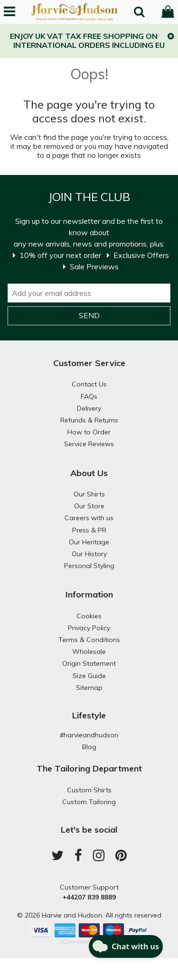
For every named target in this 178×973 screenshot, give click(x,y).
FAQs (89, 396)
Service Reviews (89, 444)
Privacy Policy (89, 628)
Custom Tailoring (89, 802)
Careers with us (89, 518)
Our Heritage (89, 542)
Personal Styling (89, 565)
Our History (89, 554)
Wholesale (89, 651)
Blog (89, 747)
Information (89, 594)
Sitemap (89, 687)
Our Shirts (89, 494)
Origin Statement (89, 663)
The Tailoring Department (89, 768)
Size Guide (89, 675)
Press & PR (89, 530)
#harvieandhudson (89, 735)
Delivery (89, 408)
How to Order (89, 432)
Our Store (89, 506)
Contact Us (89, 384)
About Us (89, 473)
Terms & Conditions (89, 639)
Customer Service (89, 363)
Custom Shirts (89, 790)
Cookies (89, 616)
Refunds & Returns (89, 420)
